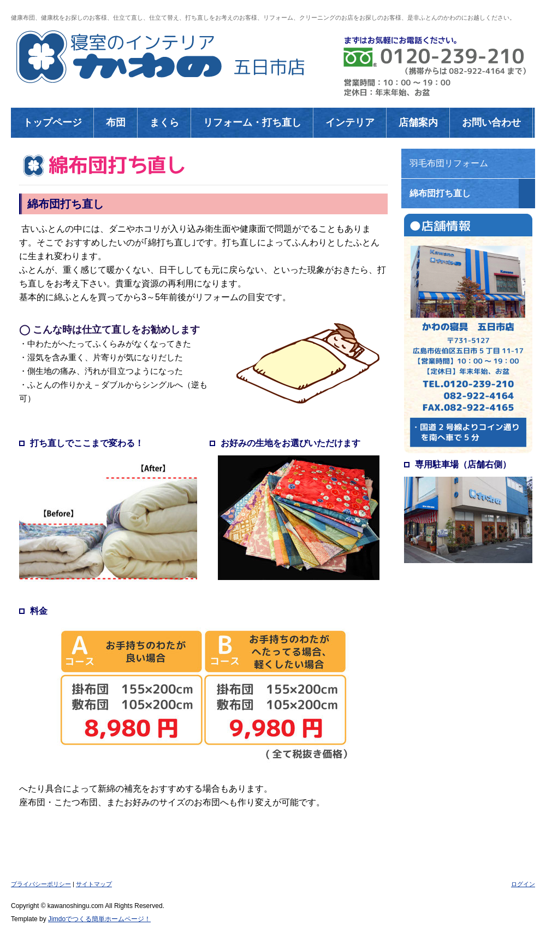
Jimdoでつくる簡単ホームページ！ (99, 919)
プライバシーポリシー (41, 884)
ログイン (523, 884)
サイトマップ (94, 884)
